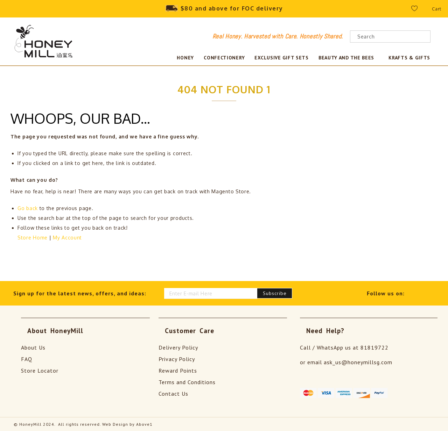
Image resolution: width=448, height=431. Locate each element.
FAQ (26, 358)
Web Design (115, 423)
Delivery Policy (178, 347)
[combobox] (390, 36)
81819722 (374, 347)
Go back (28, 208)
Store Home (33, 237)
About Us (33, 347)
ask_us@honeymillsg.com (358, 361)
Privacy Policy (177, 358)
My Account (67, 237)
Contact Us (173, 393)
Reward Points (178, 370)
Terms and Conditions (187, 381)
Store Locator (39, 370)
